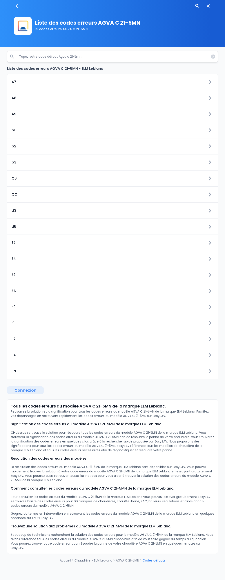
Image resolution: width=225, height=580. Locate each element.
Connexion (25, 390)
